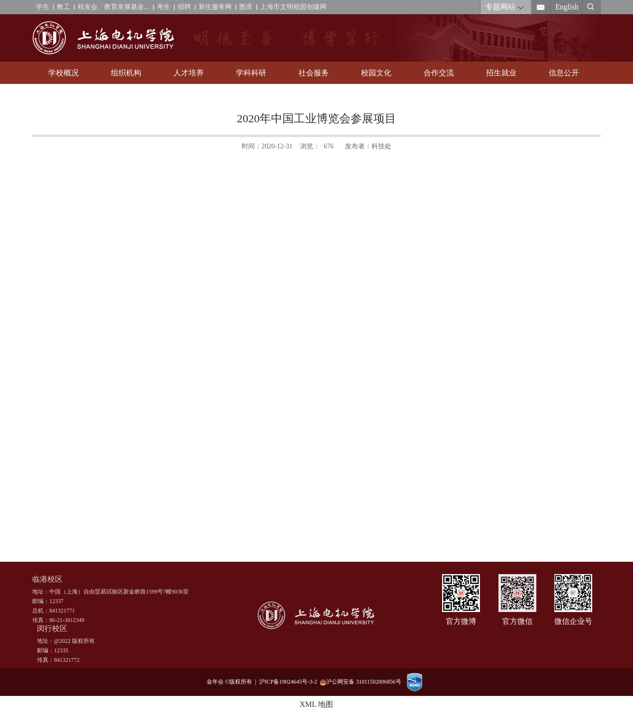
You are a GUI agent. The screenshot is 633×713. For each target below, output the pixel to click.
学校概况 (63, 73)
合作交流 (439, 73)
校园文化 (376, 73)
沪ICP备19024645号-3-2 (289, 681)
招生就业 (501, 73)
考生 (163, 6)
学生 (42, 6)
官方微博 (461, 621)
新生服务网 (215, 6)
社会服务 (313, 73)
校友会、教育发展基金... (113, 6)
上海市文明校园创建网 (293, 6)
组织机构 (126, 73)
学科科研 (251, 73)
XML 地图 (317, 704)
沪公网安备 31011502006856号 (360, 682)
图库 (246, 6)
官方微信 (517, 621)
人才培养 (188, 73)
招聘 (184, 6)
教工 (63, 6)
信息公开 (564, 73)
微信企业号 (573, 621)
